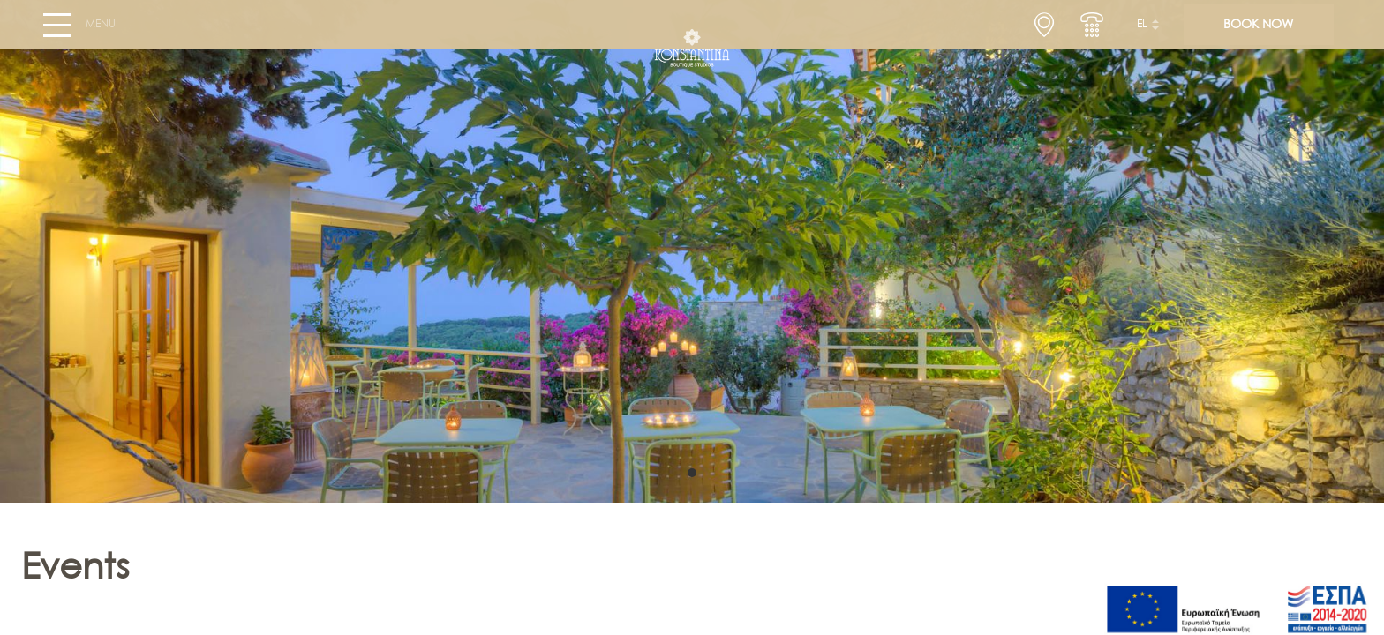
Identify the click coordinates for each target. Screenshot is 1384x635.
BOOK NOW (1258, 32)
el (1142, 31)
